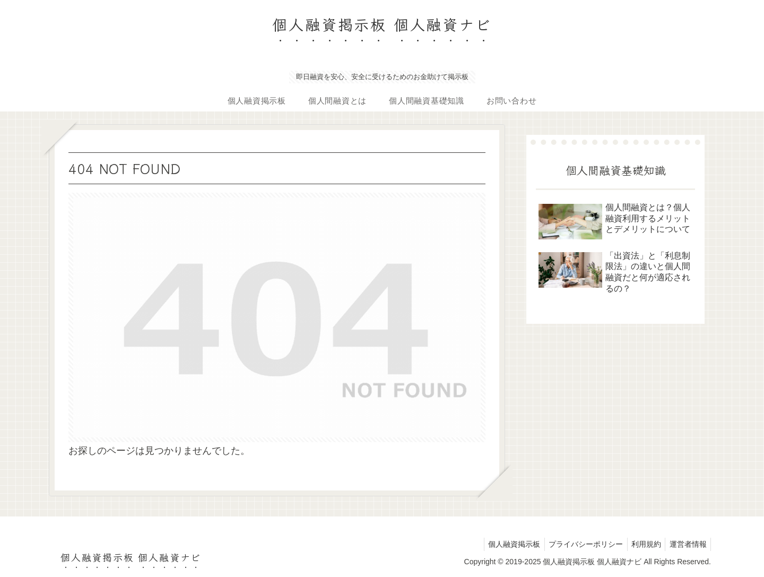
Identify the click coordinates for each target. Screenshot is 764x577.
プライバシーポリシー (579, 544)
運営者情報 (686, 544)
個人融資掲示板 (505, 544)
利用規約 (642, 544)
